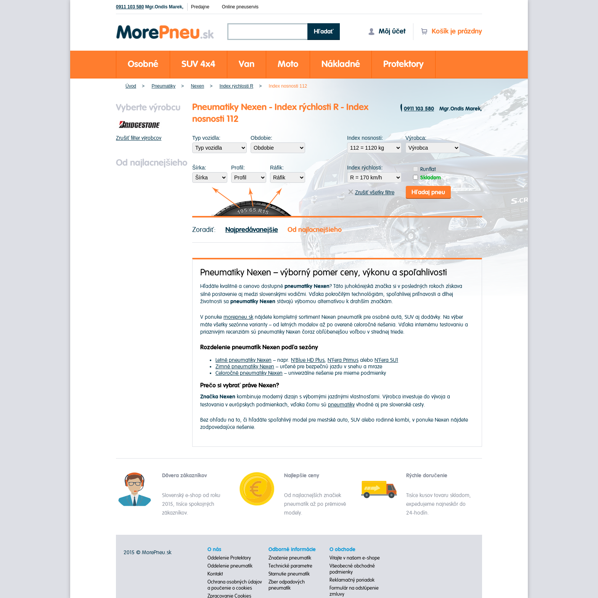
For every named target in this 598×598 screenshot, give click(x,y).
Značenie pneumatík (290, 557)
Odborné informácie (292, 548)
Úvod (130, 86)
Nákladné (341, 64)
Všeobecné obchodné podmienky (352, 568)
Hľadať (324, 31)
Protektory (403, 64)
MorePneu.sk (156, 551)
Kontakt (215, 573)
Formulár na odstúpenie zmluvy (354, 590)
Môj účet (386, 31)
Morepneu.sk (165, 26)
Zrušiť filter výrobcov (138, 138)
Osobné (143, 64)
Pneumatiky (163, 86)
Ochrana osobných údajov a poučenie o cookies (234, 584)
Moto (288, 64)
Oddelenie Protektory (229, 557)
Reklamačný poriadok (352, 579)
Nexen (197, 86)
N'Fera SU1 (386, 359)
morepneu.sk (238, 316)
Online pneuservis (240, 7)
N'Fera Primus (343, 359)
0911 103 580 (130, 7)
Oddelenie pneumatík (229, 565)
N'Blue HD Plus (308, 359)
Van (246, 64)
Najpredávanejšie (251, 228)
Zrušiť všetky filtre (371, 191)
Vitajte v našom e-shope (355, 557)
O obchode (342, 548)
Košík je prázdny (451, 31)
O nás (214, 548)
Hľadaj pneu (428, 191)
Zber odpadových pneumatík (286, 584)
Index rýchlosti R (236, 86)
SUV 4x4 (198, 64)
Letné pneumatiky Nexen (243, 359)
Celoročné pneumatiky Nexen (249, 372)
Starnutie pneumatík (289, 573)
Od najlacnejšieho (315, 228)
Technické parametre (290, 565)
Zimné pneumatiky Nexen (244, 365)
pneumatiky (341, 403)
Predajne (200, 7)
